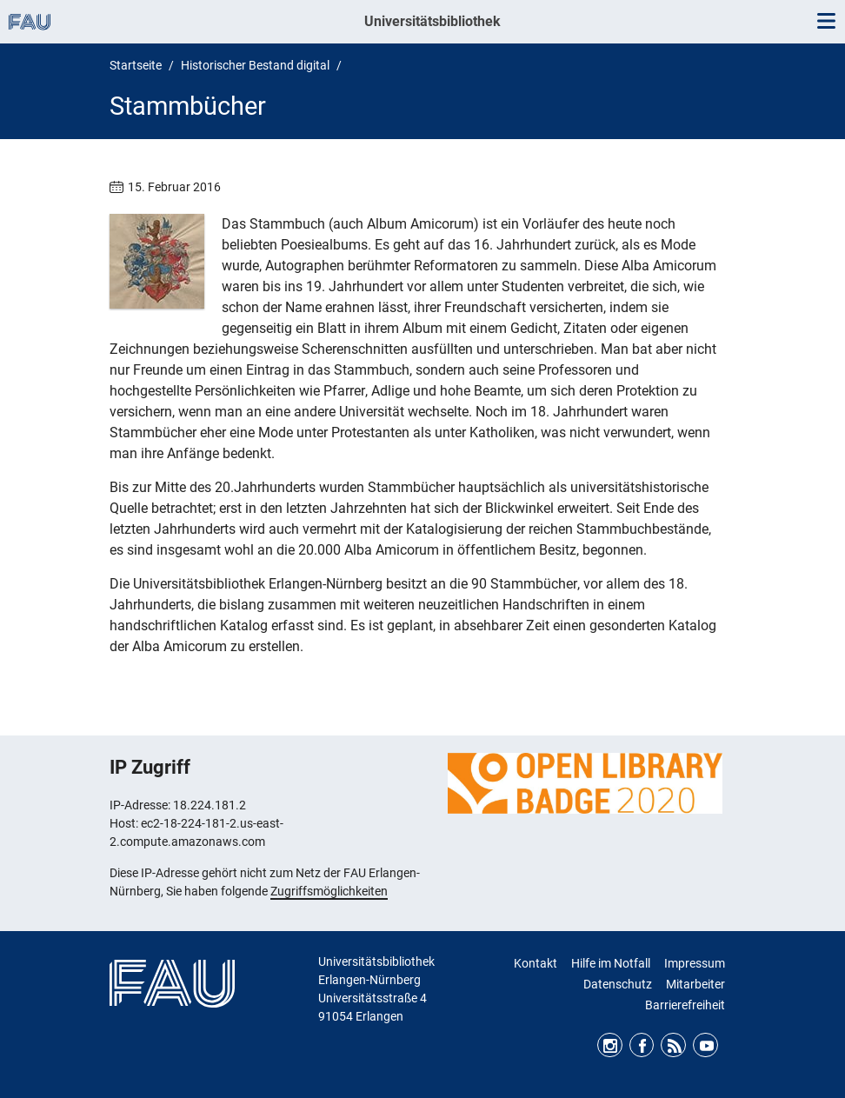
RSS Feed (673, 1045)
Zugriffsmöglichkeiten (329, 891)
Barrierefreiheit (685, 1005)
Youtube (705, 1045)
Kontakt (535, 963)
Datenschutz (617, 984)
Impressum (694, 963)
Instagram (609, 1045)
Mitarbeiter (695, 984)
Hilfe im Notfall (610, 963)
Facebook (642, 1045)
